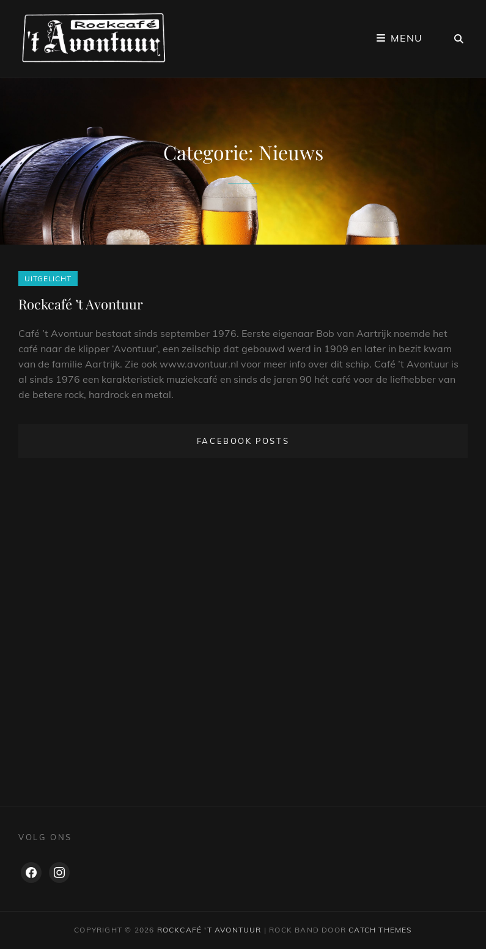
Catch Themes (379, 929)
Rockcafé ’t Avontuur (80, 304)
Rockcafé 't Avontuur (209, 929)
